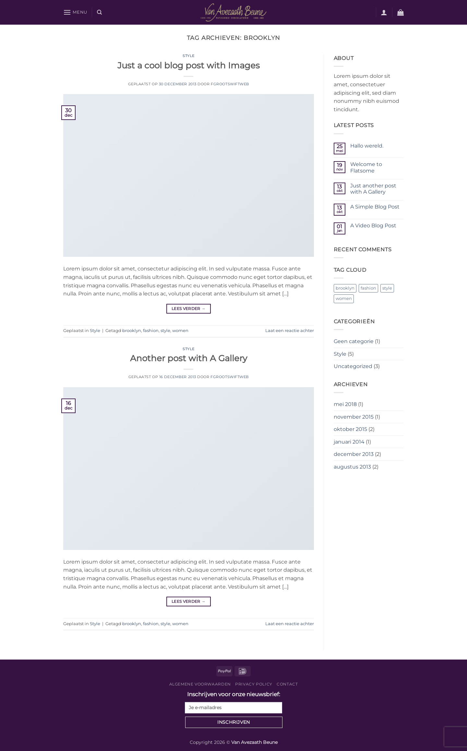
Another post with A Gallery (188, 358)
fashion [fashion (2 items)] (368, 288)
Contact (287, 684)
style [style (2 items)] (387, 288)
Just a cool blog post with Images (188, 65)
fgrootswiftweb (230, 84)
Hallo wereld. (366, 146)
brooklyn (131, 330)
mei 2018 (345, 404)
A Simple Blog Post (375, 207)
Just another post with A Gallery (373, 189)
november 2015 (354, 417)
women (180, 330)
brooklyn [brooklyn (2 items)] (345, 288)
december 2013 (354, 454)
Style (188, 56)
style (165, 330)
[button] (75, 12)
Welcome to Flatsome (366, 167)
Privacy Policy (253, 684)
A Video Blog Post (373, 225)
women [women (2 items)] (344, 298)
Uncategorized (353, 366)
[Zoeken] (99, 12)
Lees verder (189, 308)
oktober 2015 (350, 429)
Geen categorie (354, 341)
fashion (151, 330)
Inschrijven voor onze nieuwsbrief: (233, 702)
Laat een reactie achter (289, 330)
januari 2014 (349, 442)
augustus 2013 (352, 467)
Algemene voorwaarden (200, 684)
